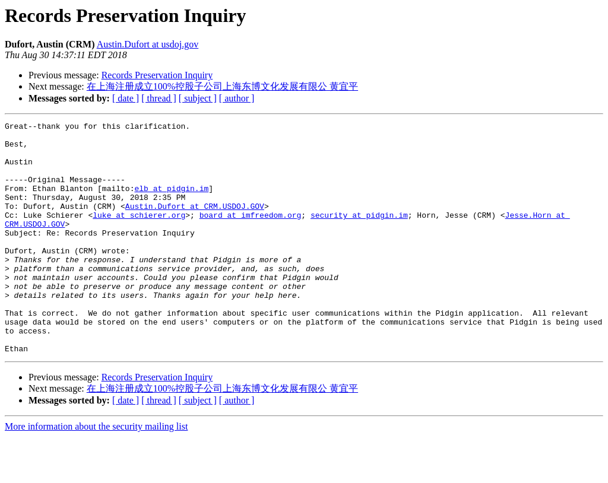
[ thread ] (158, 98)
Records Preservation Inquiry (157, 75)
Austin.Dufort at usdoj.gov (148, 44)
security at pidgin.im (359, 234)
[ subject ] (198, 98)
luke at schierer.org (139, 234)
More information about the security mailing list (96, 473)
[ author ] (237, 98)
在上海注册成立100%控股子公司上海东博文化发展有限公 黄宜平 (222, 86)
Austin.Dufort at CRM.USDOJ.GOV (194, 223)
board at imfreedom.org (251, 234)
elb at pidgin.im (171, 202)
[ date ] (125, 98)
